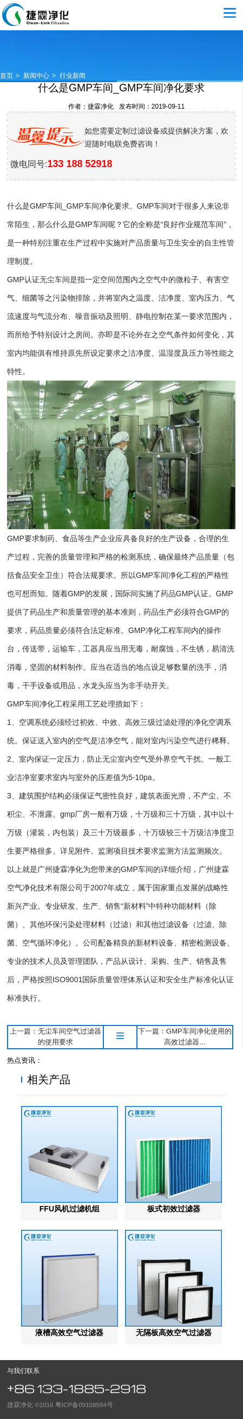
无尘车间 (55, 279)
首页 (6, 75)
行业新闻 (73, 75)
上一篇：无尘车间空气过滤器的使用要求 (55, 1037)
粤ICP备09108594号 (84, 1404)
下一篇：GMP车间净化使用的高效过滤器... (185, 1037)
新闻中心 (36, 75)
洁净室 (26, 777)
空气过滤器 (35, 14)
